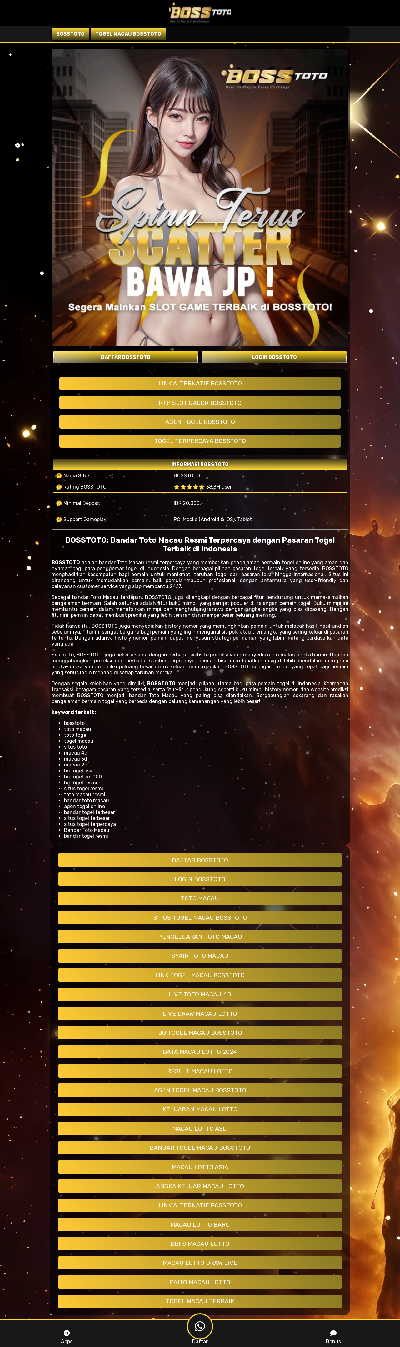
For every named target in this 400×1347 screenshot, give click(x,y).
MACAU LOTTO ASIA (200, 1167)
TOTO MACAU (200, 898)
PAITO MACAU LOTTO (200, 1282)
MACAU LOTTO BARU (200, 1224)
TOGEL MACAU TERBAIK (200, 1301)
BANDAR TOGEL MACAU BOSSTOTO (200, 1147)
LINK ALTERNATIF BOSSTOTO (200, 383)
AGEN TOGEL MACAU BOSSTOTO (200, 1090)
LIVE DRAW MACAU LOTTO (200, 1013)
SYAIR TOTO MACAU (200, 955)
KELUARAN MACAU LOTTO (200, 1109)
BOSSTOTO (187, 476)
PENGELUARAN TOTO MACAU (200, 936)
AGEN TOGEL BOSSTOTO (200, 421)
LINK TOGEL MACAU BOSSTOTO (200, 975)
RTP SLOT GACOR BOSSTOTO (200, 402)
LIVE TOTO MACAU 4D (200, 994)
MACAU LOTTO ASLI (200, 1128)
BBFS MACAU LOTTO (200, 1243)
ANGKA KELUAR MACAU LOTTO (200, 1186)
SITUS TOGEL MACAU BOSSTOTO (200, 917)
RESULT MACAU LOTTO (200, 1071)
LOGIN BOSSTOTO (200, 879)
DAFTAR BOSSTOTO (200, 860)
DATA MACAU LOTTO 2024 (200, 1051)
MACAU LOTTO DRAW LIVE (200, 1262)
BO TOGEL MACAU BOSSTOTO (200, 1032)
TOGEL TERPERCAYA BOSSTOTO (200, 441)
